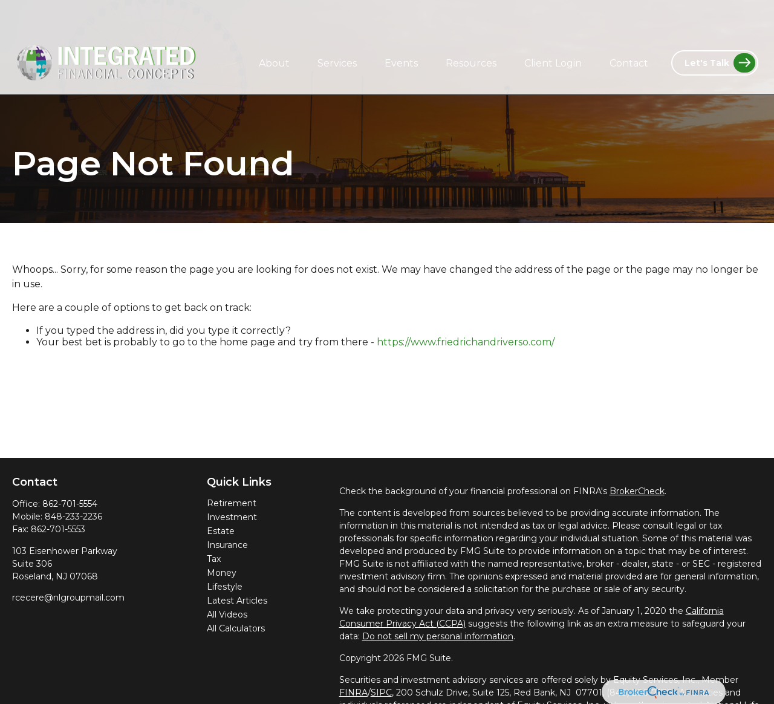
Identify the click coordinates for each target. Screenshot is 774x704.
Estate (221, 531)
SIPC (381, 692)
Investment (232, 517)
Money (221, 572)
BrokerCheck (637, 491)
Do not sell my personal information (437, 636)
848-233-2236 (73, 516)
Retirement (231, 503)
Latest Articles (237, 600)
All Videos (227, 614)
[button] (274, 32)
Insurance (227, 544)
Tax (214, 558)
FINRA (353, 692)
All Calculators (236, 628)
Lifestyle (224, 586)
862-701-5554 (69, 503)
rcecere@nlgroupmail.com (68, 597)
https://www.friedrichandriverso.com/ (465, 342)
